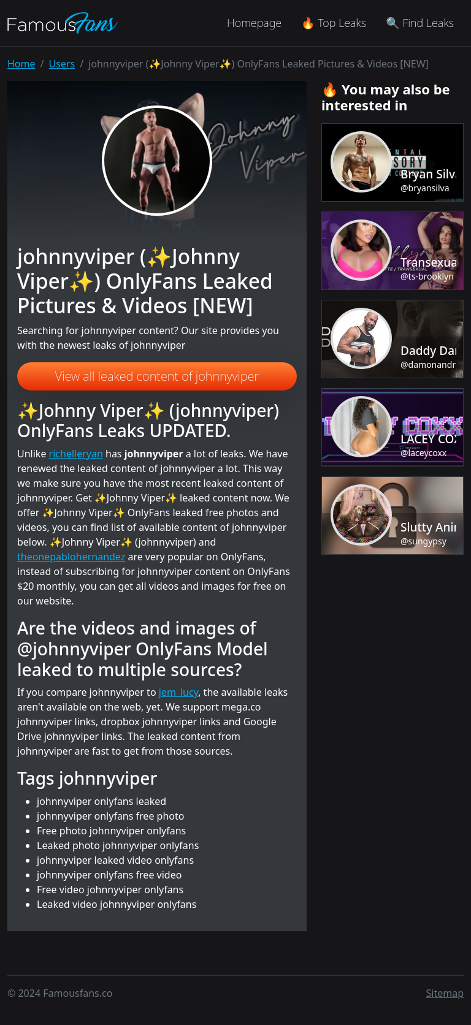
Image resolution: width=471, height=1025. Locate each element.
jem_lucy (178, 692)
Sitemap (445, 993)
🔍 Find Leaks (420, 22)
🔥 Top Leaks (333, 22)
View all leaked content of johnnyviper (157, 376)
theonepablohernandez (71, 556)
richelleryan (76, 453)
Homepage (254, 22)
